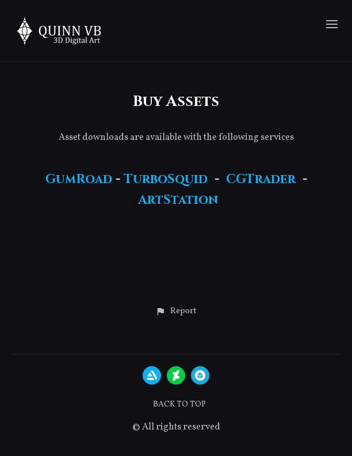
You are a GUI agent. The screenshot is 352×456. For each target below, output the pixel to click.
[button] (176, 311)
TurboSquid (166, 179)
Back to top (179, 404)
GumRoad (78, 179)
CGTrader (261, 179)
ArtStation (178, 200)
